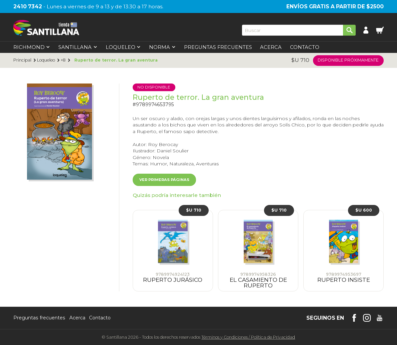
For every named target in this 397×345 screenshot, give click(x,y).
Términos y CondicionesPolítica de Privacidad (248, 337)
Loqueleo (46, 60)
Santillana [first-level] (77, 47)
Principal (22, 60)
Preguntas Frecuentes (218, 47)
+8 (63, 60)
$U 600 (363, 210)
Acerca (271, 47)
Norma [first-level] (162, 47)
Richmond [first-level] (31, 47)
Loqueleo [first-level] (123, 47)
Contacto (304, 47)
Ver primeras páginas (164, 179)
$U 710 (193, 210)
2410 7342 (27, 6)
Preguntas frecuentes (39, 318)
